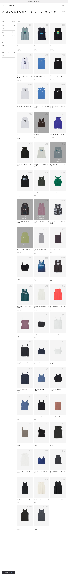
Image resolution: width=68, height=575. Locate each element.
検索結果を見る (8, 572)
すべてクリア (13, 21)
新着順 (63, 11)
